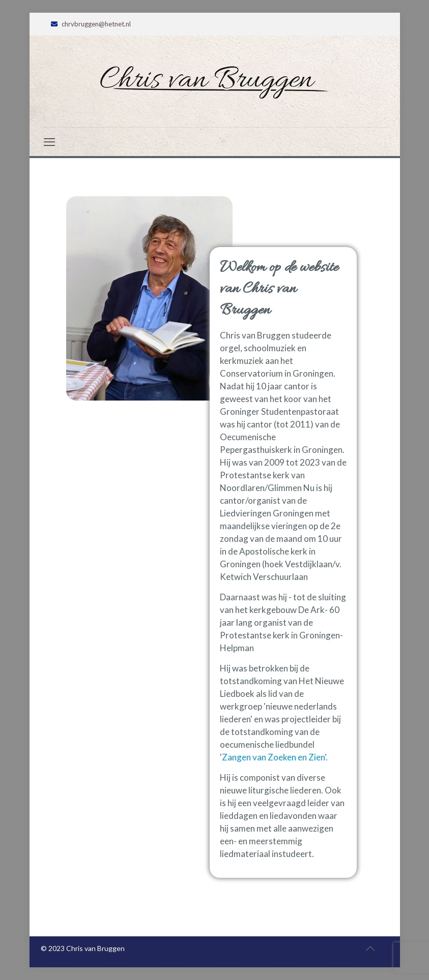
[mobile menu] (49, 141)
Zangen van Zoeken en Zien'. (275, 757)
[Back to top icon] (370, 948)
